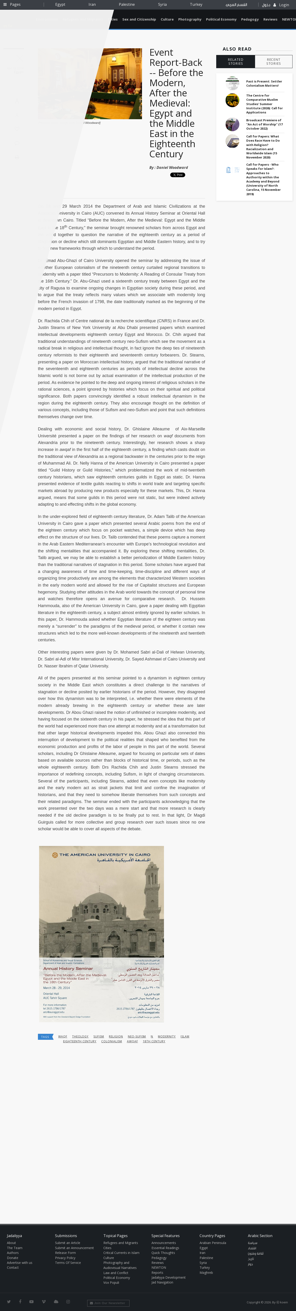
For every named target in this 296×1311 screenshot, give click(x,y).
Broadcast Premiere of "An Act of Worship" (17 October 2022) (264, 124)
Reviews (270, 19)
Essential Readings (165, 1248)
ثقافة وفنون (256, 1254)
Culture (167, 19)
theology (80, 1036)
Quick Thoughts (163, 1252)
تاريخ (251, 1259)
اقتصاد (252, 1248)
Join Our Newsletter (107, 1303)
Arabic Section (260, 1235)
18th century (154, 1041)
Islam (185, 1036)
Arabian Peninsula (213, 1243)
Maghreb (206, 1272)
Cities (113, 19)
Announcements (163, 1243)
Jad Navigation (162, 1282)
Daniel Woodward (172, 167)
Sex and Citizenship (139, 19)
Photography (189, 19)
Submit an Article (67, 1243)
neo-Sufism (137, 1036)
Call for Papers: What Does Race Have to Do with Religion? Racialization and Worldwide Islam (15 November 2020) (263, 146)
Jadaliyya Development (168, 1277)
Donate (12, 1258)
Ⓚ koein (282, 1302)
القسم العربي (236, 5)
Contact (13, 1267)
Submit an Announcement (74, 1248)
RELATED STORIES (236, 61)
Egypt (60, 4)
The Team (14, 1248)
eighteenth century (79, 1041)
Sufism (98, 1036)
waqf (62, 1036)
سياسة (252, 1243)
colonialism (111, 1041)
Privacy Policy (65, 1258)
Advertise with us (19, 1262)
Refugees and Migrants (120, 1243)
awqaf (132, 1041)
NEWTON (158, 1267)
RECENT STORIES (273, 61)
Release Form (65, 1252)
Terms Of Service (68, 1262)
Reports (157, 1272)
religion (116, 1036)
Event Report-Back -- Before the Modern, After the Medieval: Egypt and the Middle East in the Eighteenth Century (176, 103)
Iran (92, 4)
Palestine (127, 4)
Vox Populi (111, 1282)
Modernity (167, 1036)
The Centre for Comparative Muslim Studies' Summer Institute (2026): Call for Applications (264, 103)
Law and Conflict (115, 1273)
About (11, 1243)
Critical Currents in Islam (121, 1252)
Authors (13, 1252)
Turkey (196, 4)
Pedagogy (250, 19)
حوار (250, 1264)
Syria (162, 4)
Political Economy (221, 19)
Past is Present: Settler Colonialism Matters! (264, 83)
